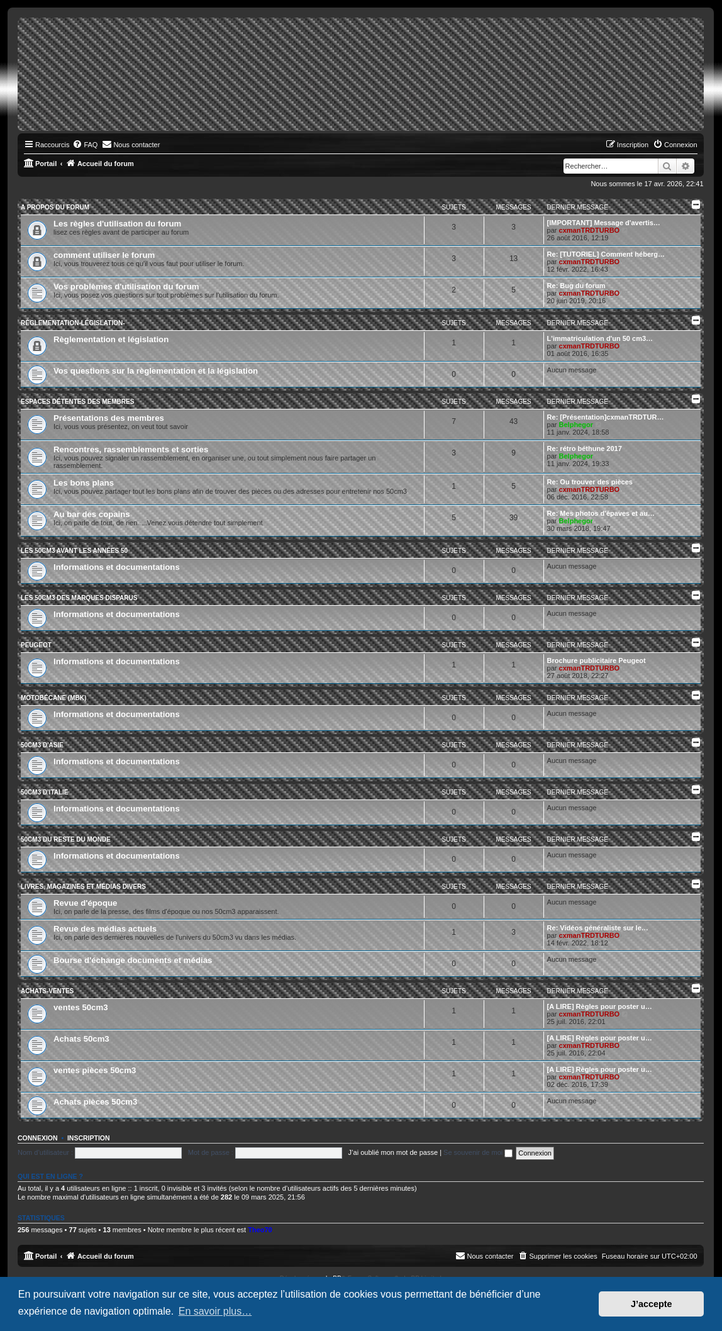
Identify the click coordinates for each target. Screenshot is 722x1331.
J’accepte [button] (651, 1304)
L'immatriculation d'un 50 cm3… (600, 338)
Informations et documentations (116, 567)
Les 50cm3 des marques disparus (79, 597)
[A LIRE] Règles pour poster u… (599, 1006)
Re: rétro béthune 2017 (584, 448)
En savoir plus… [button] (215, 1311)
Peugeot (36, 645)
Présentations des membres (108, 418)
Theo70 (260, 1230)
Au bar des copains (91, 514)
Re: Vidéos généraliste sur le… (597, 928)
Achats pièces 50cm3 (95, 1101)
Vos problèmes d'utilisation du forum (126, 286)
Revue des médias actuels (105, 928)
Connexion (38, 1138)
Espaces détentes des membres (77, 401)
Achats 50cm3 (81, 1039)
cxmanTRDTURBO (589, 230)
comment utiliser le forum (104, 255)
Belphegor (576, 424)
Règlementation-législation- (73, 323)
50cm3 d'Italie (45, 792)
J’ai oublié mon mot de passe (393, 1152)
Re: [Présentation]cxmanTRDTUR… (605, 417)
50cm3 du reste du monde (66, 839)
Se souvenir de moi (478, 1152)
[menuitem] (84, 144)
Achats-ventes (47, 991)
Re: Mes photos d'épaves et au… (601, 513)
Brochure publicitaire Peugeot (596, 660)
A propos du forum (55, 207)
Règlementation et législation (111, 339)
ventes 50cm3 (80, 1007)
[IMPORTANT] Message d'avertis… (603, 222)
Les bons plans (83, 482)
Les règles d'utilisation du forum (117, 223)
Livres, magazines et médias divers (83, 886)
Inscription (88, 1138)
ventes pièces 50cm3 (94, 1070)
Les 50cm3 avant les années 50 (74, 550)
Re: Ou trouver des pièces (590, 482)
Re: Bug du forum (576, 285)
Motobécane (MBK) (53, 697)
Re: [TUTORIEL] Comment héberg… (606, 254)
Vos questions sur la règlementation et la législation (155, 371)
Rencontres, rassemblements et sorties (130, 449)
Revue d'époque (85, 903)
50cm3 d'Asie (42, 745)
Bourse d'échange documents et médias (132, 960)
